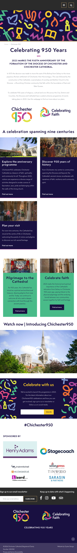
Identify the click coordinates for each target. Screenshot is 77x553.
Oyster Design (69, 546)
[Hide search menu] (71, 5)
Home (6, 44)
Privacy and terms (8, 552)
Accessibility (19, 552)
